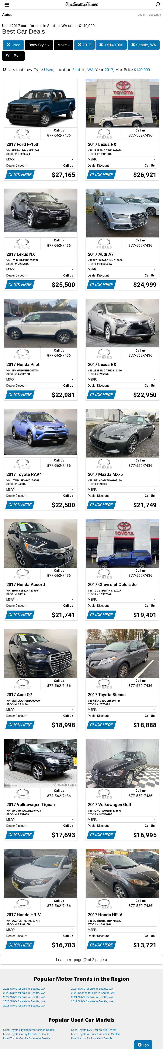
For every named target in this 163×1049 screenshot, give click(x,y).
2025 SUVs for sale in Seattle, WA (24, 988)
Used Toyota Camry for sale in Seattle (26, 1034)
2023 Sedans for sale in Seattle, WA (93, 992)
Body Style (38, 45)
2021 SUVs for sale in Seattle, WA (92, 997)
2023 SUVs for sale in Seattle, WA (24, 992)
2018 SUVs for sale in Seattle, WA (24, 1005)
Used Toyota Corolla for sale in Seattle (26, 1038)
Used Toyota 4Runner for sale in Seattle (95, 1034)
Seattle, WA (143, 45)
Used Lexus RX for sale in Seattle (91, 1038)
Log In (141, 14)
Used (13, 45)
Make (64, 45)
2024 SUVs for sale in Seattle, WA (92, 988)
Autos (7, 15)
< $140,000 (111, 45)
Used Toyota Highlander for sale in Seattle (29, 1029)
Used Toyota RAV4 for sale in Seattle (93, 1029)
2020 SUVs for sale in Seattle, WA (24, 1001)
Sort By (13, 56)
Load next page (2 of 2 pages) (81, 960)
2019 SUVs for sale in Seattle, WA (92, 1001)
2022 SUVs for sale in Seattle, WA (24, 997)
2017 (84, 45)
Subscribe (155, 14)
